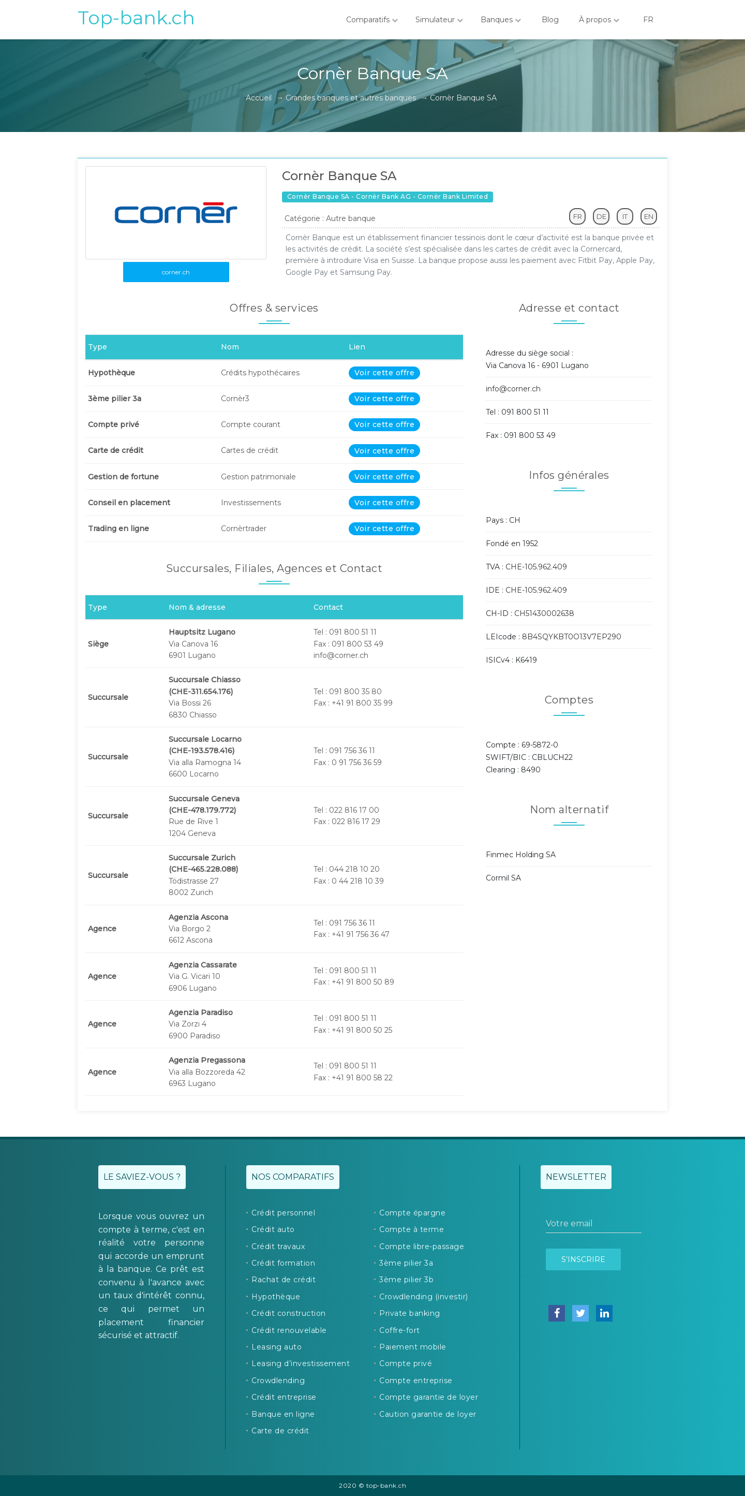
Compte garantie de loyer (428, 1397)
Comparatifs (372, 19)
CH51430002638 (544, 613)
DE (601, 216)
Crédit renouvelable (289, 1330)
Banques (500, 19)
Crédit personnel (283, 1213)
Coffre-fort (399, 1330)
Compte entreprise (416, 1380)
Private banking (409, 1313)
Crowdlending (278, 1380)
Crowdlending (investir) (423, 1296)
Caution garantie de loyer (427, 1414)
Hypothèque (275, 1296)
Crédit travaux (278, 1246)
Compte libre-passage (421, 1246)
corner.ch (176, 272)
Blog (550, 19)
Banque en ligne (283, 1414)
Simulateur (439, 19)
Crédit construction (288, 1313)
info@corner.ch (513, 388)
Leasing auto (276, 1347)
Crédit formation (283, 1263)
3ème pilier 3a (406, 1263)
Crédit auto (273, 1229)
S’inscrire (583, 1259)
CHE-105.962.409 (536, 566)
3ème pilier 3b (406, 1279)
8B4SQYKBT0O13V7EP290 (571, 636)
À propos (599, 19)
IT (625, 216)
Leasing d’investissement (300, 1363)
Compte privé (405, 1363)
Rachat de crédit (283, 1279)
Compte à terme (411, 1229)
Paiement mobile (412, 1347)
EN (648, 216)
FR (648, 19)
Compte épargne (412, 1213)
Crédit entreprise (284, 1397)
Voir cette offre (384, 372)
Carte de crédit (280, 1430)
